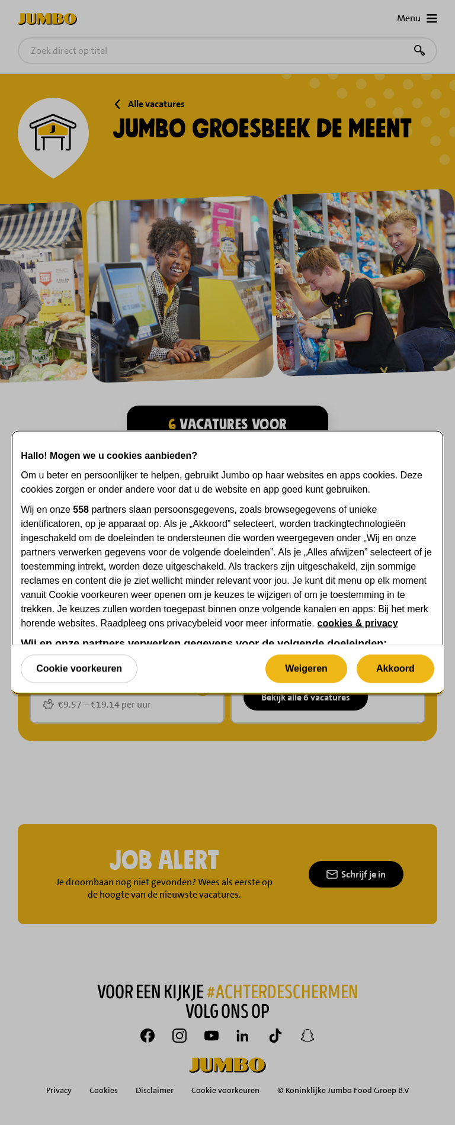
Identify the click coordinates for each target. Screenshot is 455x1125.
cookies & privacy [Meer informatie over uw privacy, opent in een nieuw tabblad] (358, 623)
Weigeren (306, 668)
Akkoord (395, 668)
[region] (227, 562)
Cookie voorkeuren (79, 668)
